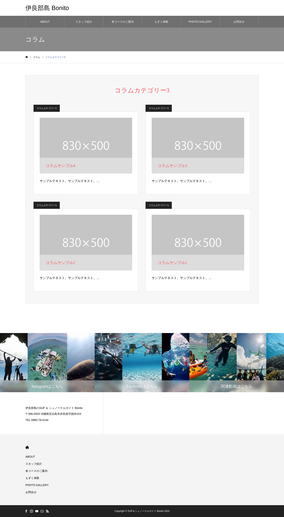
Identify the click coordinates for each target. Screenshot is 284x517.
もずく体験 (161, 21)
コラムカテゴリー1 (46, 108)
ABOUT (45, 21)
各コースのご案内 (123, 21)
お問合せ (239, 21)
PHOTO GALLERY (200, 21)
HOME (27, 447)
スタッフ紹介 (84, 21)
